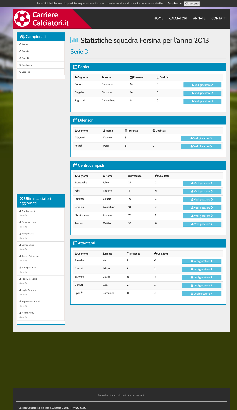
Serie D (24, 58)
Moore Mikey (40, 315)
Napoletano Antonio (40, 304)
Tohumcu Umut (40, 225)
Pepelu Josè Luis (40, 281)
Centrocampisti (88, 165)
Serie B (24, 51)
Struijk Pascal (40, 236)
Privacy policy (78, 407)
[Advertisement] (41, 138)
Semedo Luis (40, 247)
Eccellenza (25, 65)
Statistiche (103, 395)
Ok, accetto (191, 3)
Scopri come (174, 3)
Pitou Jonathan (40, 270)
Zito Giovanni (40, 214)
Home (158, 18)
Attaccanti (84, 242)
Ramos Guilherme (40, 259)
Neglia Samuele (40, 293)
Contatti (219, 18)
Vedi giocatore (202, 85)
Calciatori (178, 18)
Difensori (83, 120)
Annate (199, 18)
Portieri (81, 66)
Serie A (24, 44)
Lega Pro (24, 71)
